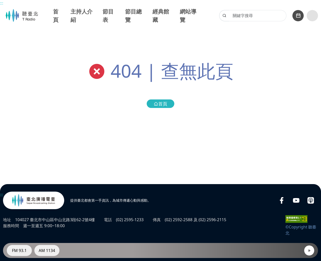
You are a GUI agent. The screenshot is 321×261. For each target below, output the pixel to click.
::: (1, 3)
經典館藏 (160, 15)
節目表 (108, 15)
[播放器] (309, 250)
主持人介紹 (81, 15)
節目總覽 (133, 15)
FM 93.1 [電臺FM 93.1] (19, 250)
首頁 (55, 15)
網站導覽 (188, 15)
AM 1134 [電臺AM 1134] (47, 250)
